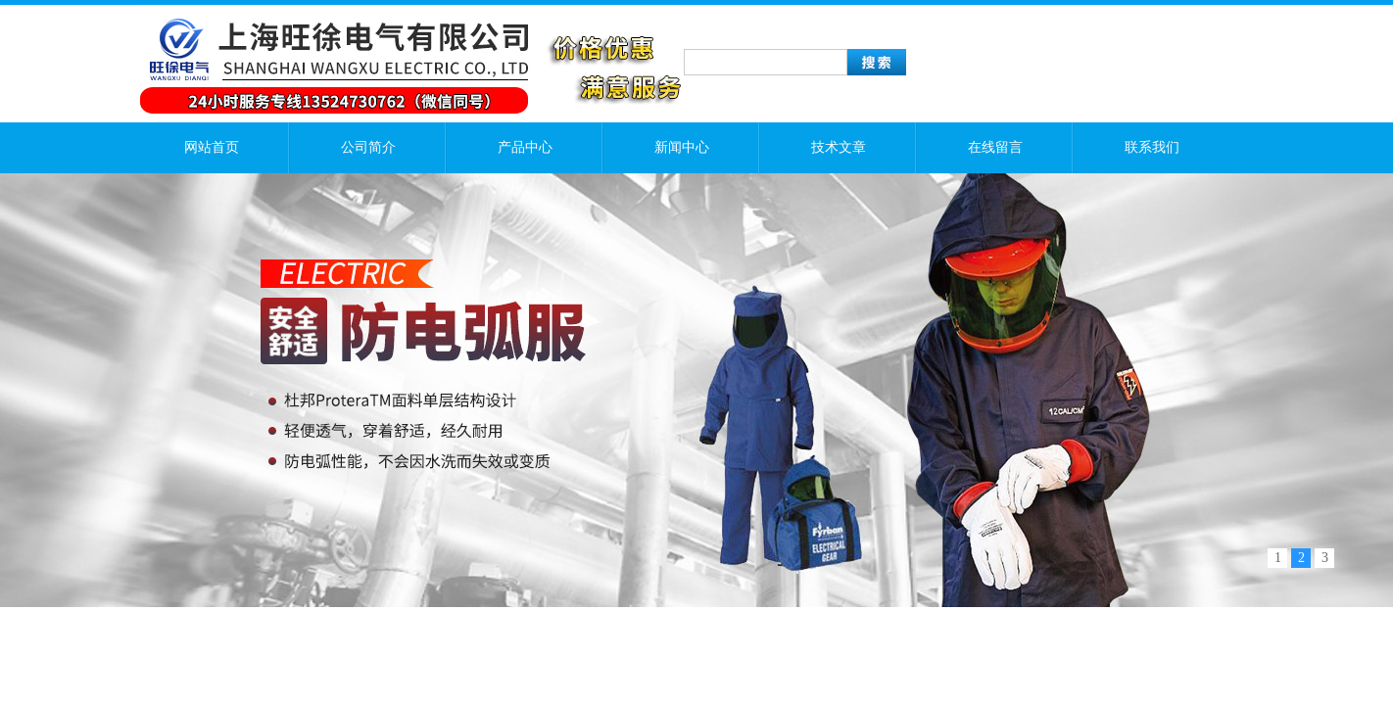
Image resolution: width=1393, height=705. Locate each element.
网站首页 (211, 147)
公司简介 (368, 147)
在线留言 (995, 147)
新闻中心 (681, 147)
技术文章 (838, 147)
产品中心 (525, 147)
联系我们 (1152, 147)
